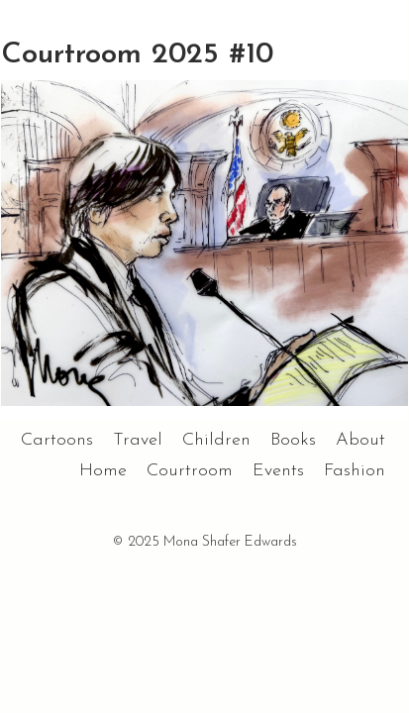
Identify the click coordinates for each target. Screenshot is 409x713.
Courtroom (190, 470)
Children (216, 440)
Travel (137, 440)
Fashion (354, 470)
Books (293, 440)
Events (278, 470)
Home (103, 470)
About (360, 440)
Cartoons (57, 440)
